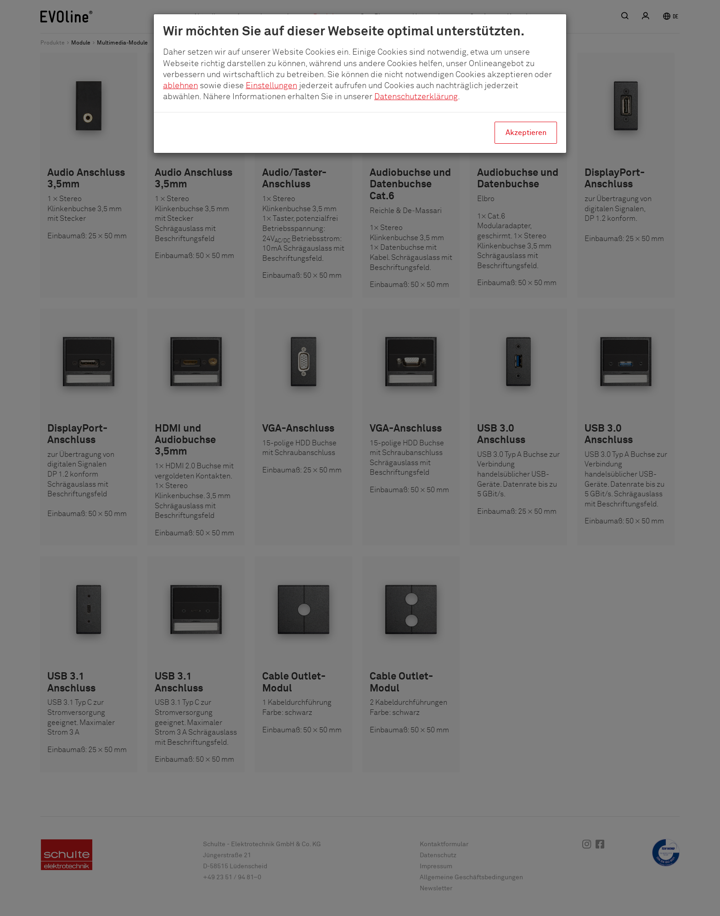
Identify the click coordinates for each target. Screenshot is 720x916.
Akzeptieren (526, 132)
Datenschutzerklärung (416, 97)
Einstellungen (271, 86)
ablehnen (180, 86)
